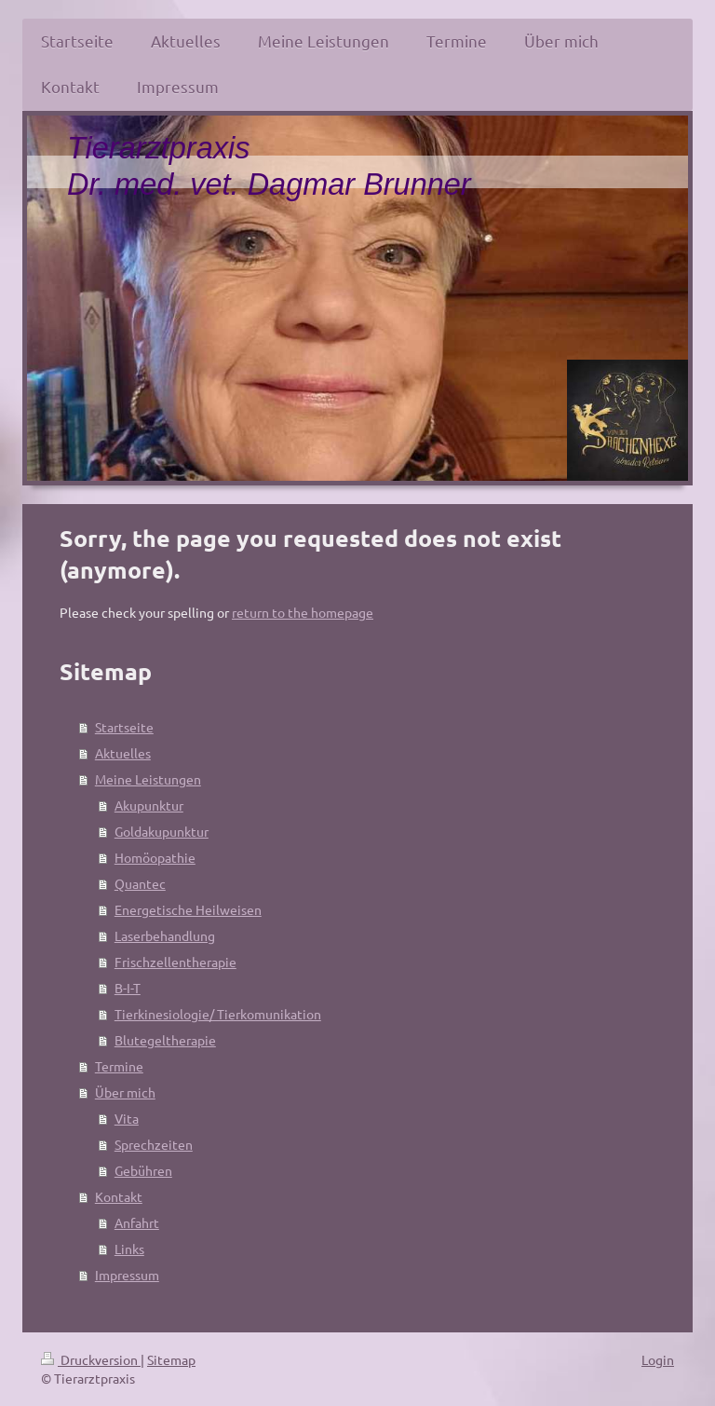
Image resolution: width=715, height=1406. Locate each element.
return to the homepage (302, 612)
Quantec (140, 883)
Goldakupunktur (162, 831)
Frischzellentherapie (175, 961)
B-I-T (128, 987)
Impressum (127, 1274)
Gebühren (143, 1170)
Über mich (125, 1092)
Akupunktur (149, 805)
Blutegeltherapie (165, 1039)
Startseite (124, 726)
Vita (127, 1118)
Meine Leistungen (148, 779)
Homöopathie (155, 857)
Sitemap (171, 1359)
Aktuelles (123, 752)
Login (657, 1359)
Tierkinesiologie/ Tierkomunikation (218, 1013)
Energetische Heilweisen (188, 909)
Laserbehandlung (165, 935)
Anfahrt (137, 1222)
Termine (119, 1066)
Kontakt (118, 1196)
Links (129, 1248)
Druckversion (91, 1359)
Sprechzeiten (154, 1144)
